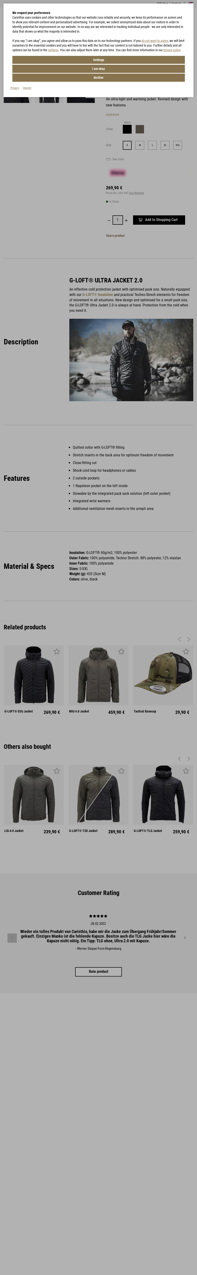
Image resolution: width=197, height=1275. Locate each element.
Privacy (15, 69)
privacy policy (171, 50)
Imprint (27, 69)
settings (53, 50)
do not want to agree (154, 41)
